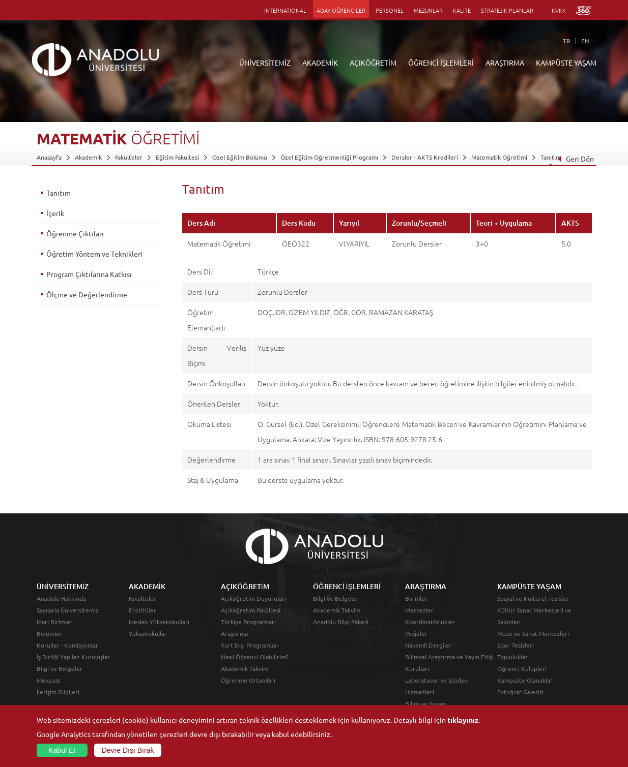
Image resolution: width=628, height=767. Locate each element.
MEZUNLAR (428, 10)
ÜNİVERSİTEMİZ (265, 62)
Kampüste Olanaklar (525, 680)
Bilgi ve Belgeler (59, 668)
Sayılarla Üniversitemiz (68, 610)
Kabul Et (61, 750)
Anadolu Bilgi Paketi (340, 622)
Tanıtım (550, 157)
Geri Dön (575, 158)
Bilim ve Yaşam (425, 703)
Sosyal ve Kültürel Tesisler (533, 598)
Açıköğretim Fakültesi (250, 610)
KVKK (559, 10)
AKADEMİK (320, 62)
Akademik (88, 157)
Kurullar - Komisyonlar (67, 645)
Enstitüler (142, 610)
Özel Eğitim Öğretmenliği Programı (329, 157)
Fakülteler (128, 157)
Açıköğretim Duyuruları (253, 598)
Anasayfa (49, 157)
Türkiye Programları (248, 622)
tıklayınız (462, 719)
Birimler (416, 598)
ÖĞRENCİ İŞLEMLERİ (441, 62)
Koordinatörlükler (430, 622)
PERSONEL (390, 10)
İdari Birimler (55, 622)
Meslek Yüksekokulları (159, 622)
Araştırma (234, 633)
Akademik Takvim (244, 668)
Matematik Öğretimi (499, 157)
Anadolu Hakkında (61, 598)
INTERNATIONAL (285, 10)
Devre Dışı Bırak (128, 750)
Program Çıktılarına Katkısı (89, 274)
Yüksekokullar (148, 633)
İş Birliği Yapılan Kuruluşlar (73, 657)
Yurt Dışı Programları (250, 645)
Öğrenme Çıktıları (75, 233)
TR (566, 41)
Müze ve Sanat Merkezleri (533, 633)
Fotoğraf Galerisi (520, 692)
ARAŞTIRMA (505, 62)
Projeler (416, 633)
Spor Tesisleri (515, 645)
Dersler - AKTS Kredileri (424, 157)
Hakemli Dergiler (428, 645)
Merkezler (419, 610)
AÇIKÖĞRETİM (373, 62)
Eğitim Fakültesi (177, 157)
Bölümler (49, 633)
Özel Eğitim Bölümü (239, 157)
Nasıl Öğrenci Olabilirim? (255, 657)
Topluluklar (512, 657)
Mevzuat (49, 680)
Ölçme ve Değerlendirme (86, 294)
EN (585, 41)
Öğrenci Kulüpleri (522, 668)
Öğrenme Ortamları (248, 680)
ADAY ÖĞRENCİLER (341, 10)
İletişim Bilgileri (58, 692)
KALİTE (462, 10)
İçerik (55, 213)
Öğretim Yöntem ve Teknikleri (94, 253)
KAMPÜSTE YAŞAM (566, 62)
